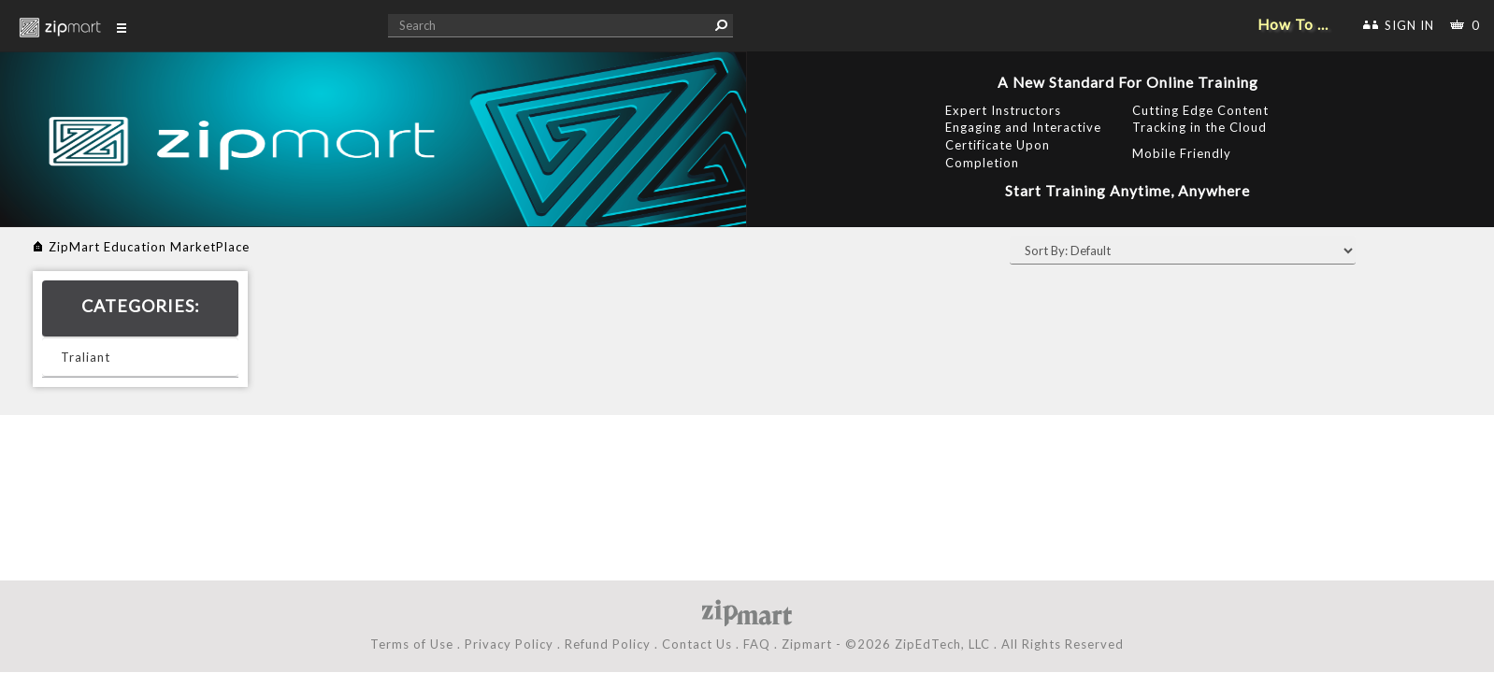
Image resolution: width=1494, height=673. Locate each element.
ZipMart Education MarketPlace (149, 246)
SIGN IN (1409, 25)
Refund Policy (608, 644)
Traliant (85, 357)
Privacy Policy (509, 644)
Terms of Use (411, 644)
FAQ (756, 644)
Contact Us (697, 644)
